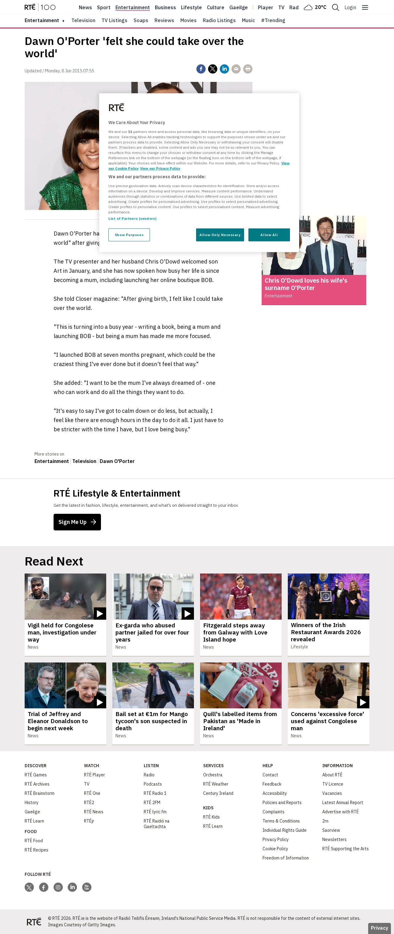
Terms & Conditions (281, 821)
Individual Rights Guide (285, 830)
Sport (104, 7)
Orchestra (213, 775)
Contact (270, 775)
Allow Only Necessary (219, 234)
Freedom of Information (286, 858)
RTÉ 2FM (152, 802)
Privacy (379, 928)
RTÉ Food (34, 840)
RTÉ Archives (37, 784)
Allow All (269, 234)
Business (165, 7)
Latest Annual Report (342, 802)
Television (83, 20)
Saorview (331, 830)
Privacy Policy (276, 839)
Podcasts (153, 784)
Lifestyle (191, 7)
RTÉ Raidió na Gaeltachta (157, 823)
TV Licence (332, 784)
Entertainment (132, 7)
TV (87, 784)
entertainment (42, 20)
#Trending (273, 20)
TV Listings (114, 20)
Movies (188, 20)
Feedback (272, 784)
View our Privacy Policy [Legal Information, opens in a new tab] (160, 168)
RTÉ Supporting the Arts (345, 848)
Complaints (273, 812)
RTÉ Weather (215, 784)
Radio (296, 7)
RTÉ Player (94, 775)
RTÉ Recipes (36, 850)
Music (248, 20)
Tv (281, 7)
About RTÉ (332, 775)
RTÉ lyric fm (155, 812)
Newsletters (334, 839)
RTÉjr (89, 821)
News (85, 7)
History (31, 802)
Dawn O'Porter (117, 461)
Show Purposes (129, 234)
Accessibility (275, 793)
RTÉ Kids (211, 817)
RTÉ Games (36, 775)
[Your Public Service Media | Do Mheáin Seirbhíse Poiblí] (34, 921)
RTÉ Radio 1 (155, 793)
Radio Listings (219, 20)
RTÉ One (92, 793)
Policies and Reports (282, 802)
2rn (325, 821)
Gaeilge (238, 7)
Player (265, 7)
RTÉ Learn (34, 821)
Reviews (164, 20)
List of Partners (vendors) (132, 218)
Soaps (141, 20)
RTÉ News (93, 812)
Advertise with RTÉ (340, 812)
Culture (215, 7)
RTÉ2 (89, 802)
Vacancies (332, 793)
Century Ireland (218, 793)
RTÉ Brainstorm (39, 793)
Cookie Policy (275, 848)
